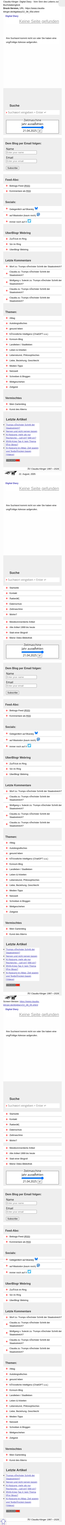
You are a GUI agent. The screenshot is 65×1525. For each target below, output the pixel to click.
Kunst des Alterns (18, 1460)
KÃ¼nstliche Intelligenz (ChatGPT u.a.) (29, 1384)
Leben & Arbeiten (18, 1400)
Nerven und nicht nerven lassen (21, 1482)
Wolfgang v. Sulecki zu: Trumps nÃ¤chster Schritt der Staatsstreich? (36, 1333)
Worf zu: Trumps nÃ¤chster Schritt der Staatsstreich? (36, 1317)
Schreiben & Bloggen (20, 1427)
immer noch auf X (20, 1272)
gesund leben (16, 1379)
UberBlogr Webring (19, 1300)
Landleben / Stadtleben (21, 1395)
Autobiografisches (18, 1374)
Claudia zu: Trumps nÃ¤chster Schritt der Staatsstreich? (30, 1324)
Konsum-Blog (16, 1390)
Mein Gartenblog (18, 1455)
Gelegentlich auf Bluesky (24, 1259)
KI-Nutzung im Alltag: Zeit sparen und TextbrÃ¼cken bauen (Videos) (22, 1501)
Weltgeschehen (17, 1432)
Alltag (12, 1368)
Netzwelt (14, 1422)
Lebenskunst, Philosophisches (24, 1406)
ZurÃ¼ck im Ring (18, 1289)
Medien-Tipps (16, 1416)
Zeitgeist (14, 1438)
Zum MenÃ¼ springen (61, 3)
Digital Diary (10, 16)
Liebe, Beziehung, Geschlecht (24, 1411)
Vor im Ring (15, 1295)
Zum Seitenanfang (3, 1521)
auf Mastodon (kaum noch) (25, 1266)
